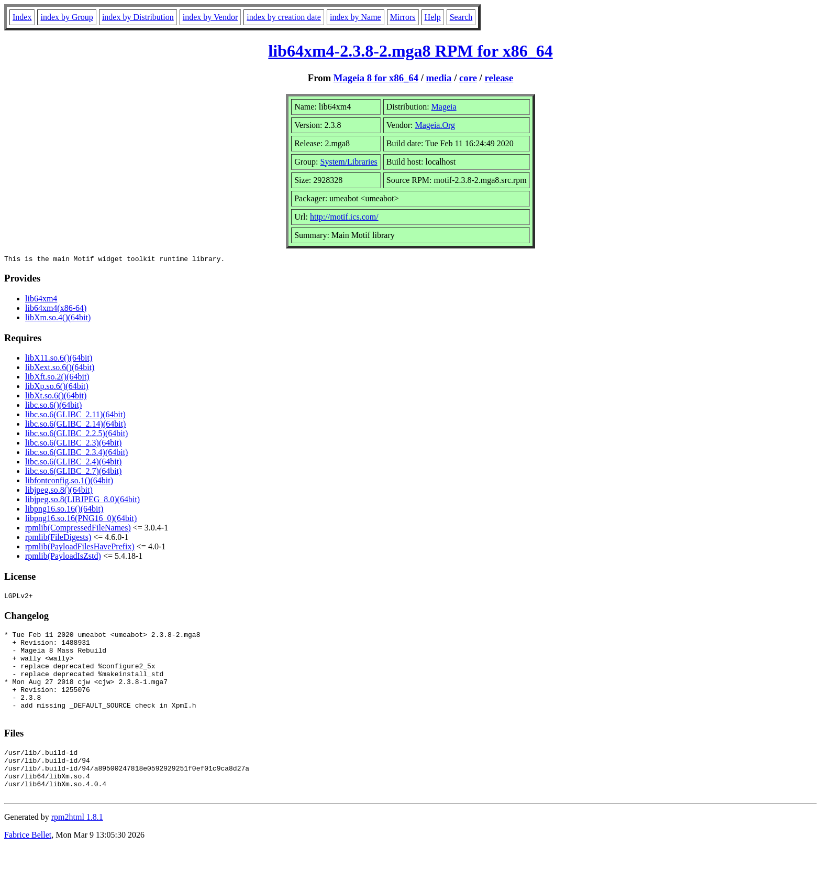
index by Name (355, 17)
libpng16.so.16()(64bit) (64, 510)
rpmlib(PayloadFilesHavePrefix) (80, 548)
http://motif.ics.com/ (344, 216)
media (439, 77)
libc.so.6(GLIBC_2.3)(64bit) (73, 444)
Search (461, 17)
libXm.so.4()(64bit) (58, 319)
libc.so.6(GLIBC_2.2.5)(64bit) (76, 434)
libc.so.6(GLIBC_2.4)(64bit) (73, 463)
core (468, 77)
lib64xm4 (41, 300)
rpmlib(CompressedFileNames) (78, 529)
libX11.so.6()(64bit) (58, 359)
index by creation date (284, 17)
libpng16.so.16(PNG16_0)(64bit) (81, 519)
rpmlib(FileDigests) (58, 538)
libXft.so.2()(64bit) (57, 378)
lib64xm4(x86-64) (55, 309)
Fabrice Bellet (27, 864)
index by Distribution (138, 17)
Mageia (444, 106)
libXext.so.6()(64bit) (59, 368)
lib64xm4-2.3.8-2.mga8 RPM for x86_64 (410, 50)
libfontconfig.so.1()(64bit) (69, 482)
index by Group (66, 17)
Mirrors (403, 17)
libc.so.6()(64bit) (53, 406)
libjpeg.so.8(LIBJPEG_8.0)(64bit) (82, 500)
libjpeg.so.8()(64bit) (59, 491)
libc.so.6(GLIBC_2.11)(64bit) (75, 415)
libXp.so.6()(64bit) (56, 387)
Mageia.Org (435, 125)
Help (433, 17)
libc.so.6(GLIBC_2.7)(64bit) (73, 472)
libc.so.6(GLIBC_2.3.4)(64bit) (76, 453)
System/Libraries (349, 161)
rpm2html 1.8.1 (77, 846)
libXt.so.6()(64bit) (55, 397)
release (499, 77)
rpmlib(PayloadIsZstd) (63, 557)
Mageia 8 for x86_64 (376, 77)
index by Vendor (210, 17)
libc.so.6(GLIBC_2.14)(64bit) (75, 425)
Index (22, 17)
